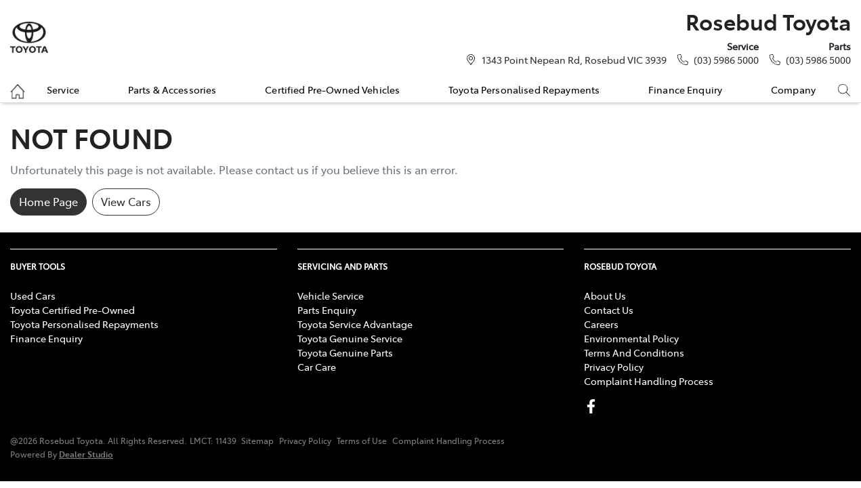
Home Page (48, 201)
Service (63, 89)
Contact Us (608, 310)
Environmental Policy (631, 338)
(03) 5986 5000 (726, 59)
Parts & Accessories (172, 89)
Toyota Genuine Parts (345, 352)
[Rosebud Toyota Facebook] (594, 406)
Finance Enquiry (685, 89)
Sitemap (257, 440)
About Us (605, 295)
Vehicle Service (330, 295)
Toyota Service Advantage (355, 324)
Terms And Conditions (634, 352)
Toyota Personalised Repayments (524, 89)
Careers (601, 324)
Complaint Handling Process (648, 381)
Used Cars (33, 295)
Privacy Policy (614, 366)
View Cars (126, 201)
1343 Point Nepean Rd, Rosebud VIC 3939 (574, 59)
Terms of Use (362, 440)
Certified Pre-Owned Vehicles (332, 89)
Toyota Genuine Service (349, 338)
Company (793, 89)
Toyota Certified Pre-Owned (72, 310)
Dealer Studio (86, 454)
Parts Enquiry (326, 310)
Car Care (316, 366)
